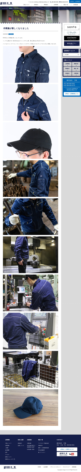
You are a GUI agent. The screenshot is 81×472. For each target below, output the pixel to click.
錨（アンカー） (42, 452)
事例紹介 (46, 4)
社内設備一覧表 (30, 449)
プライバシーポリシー (55, 467)
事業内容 (76, 63)
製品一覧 (66, 4)
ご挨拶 (6, 447)
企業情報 (56, 4)
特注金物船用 (41, 450)
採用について (8, 456)
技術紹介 (36, 4)
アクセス (7, 454)
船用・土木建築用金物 (43, 447)
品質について (21, 445)
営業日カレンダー (9, 459)
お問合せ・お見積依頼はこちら (71, 93)
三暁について (26, 4)
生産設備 (75, 4)
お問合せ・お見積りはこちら (67, 449)
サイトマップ (66, 467)
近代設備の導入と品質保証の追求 (31, 446)
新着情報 (11, 34)
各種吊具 (40, 445)
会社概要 (7, 450)
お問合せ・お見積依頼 (75, 1)
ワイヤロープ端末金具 (43, 443)
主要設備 (76, 73)
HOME (39, 467)
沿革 (6, 452)
